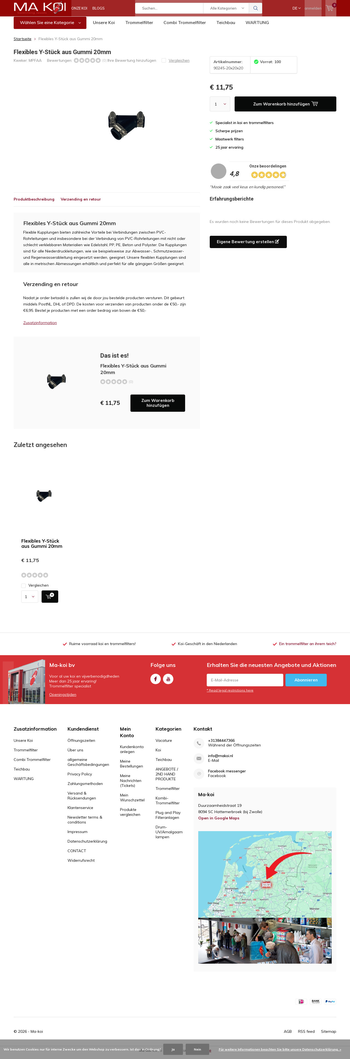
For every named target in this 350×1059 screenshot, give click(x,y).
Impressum (78, 835)
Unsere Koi (104, 26)
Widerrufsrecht (81, 864)
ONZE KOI (79, 8)
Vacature (164, 744)
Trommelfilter (139, 26)
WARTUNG (257, 26)
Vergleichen (35, 589)
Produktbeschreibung (34, 203)
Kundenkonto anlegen (132, 753)
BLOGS (98, 8)
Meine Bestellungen (131, 768)
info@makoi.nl (220, 760)
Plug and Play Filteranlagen (168, 819)
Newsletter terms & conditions (85, 824)
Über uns (75, 754)
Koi (158, 754)
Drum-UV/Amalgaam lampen (169, 836)
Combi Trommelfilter (185, 26)
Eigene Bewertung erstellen (248, 245)
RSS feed (306, 1035)
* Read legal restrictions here (230, 694)
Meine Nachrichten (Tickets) (130, 784)
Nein (197, 1049)
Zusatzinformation (40, 326)
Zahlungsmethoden (85, 787)
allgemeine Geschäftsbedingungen (88, 766)
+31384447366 (221, 744)
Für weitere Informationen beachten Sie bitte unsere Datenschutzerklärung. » (280, 1049)
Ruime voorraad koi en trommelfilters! (102, 647)
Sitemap (328, 1035)
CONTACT (77, 854)
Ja (173, 1049)
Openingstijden (62, 698)
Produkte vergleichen (130, 816)
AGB (288, 1035)
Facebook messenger (227, 775)
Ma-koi (37, 1035)
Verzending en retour (81, 203)
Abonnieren (306, 684)
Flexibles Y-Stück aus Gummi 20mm (41, 547)
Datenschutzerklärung (87, 845)
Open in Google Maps (218, 822)
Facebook (155, 682)
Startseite (22, 42)
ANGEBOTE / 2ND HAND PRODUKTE (167, 778)
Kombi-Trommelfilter (168, 805)
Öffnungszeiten (81, 744)
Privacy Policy (80, 778)
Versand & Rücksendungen (82, 800)
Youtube (168, 682)
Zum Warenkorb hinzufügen (157, 407)
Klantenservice (80, 811)
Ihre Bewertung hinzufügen (131, 64)
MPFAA (35, 64)
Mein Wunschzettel (132, 802)
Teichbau (225, 26)
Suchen (255, 8)
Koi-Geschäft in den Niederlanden (207, 647)
